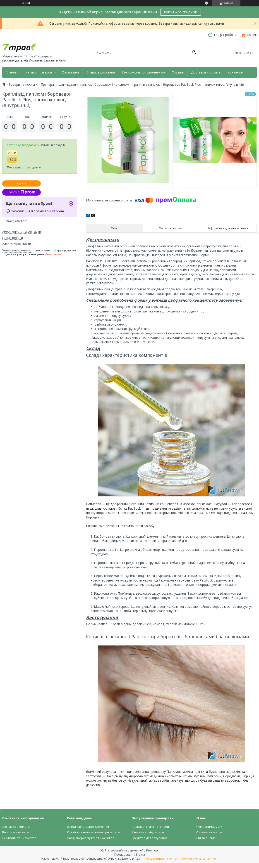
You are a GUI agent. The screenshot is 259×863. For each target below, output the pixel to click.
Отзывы (178, 72)
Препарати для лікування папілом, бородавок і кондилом (85, 85)
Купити (21, 183)
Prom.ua (152, 850)
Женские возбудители (148, 832)
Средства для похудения (149, 838)
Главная (12, 72)
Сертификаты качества (19, 838)
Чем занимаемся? (209, 827)
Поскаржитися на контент (161, 859)
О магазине (70, 72)
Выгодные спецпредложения (88, 827)
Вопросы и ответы (15, 832)
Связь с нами (205, 838)
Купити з (21, 192)
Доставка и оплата (206, 72)
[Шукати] (194, 52)
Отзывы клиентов (209, 832)
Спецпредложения (100, 72)
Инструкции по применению (143, 72)
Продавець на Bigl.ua (129, 854)
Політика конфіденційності (200, 859)
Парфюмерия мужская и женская (90, 838)
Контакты (235, 72)
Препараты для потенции (150, 827)
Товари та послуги (23, 85)
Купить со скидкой (180, 11)
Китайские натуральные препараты (93, 832)
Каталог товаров (38, 72)
